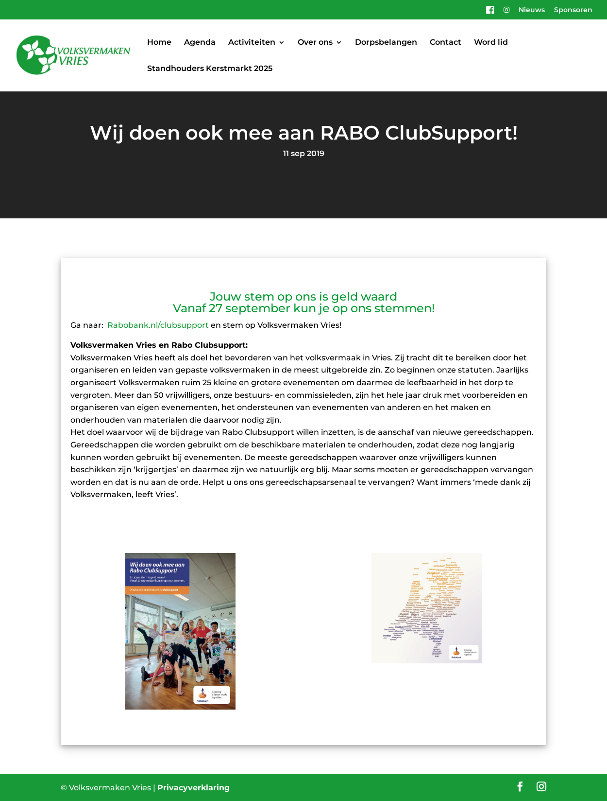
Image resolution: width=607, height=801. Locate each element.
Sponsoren (573, 10)
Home (159, 43)
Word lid (491, 43)
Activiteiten (251, 43)
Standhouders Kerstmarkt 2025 (209, 69)
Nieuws (532, 10)
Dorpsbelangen (386, 43)
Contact (445, 43)
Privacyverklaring (193, 787)
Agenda (200, 43)
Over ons (315, 43)
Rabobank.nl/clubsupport (158, 325)
